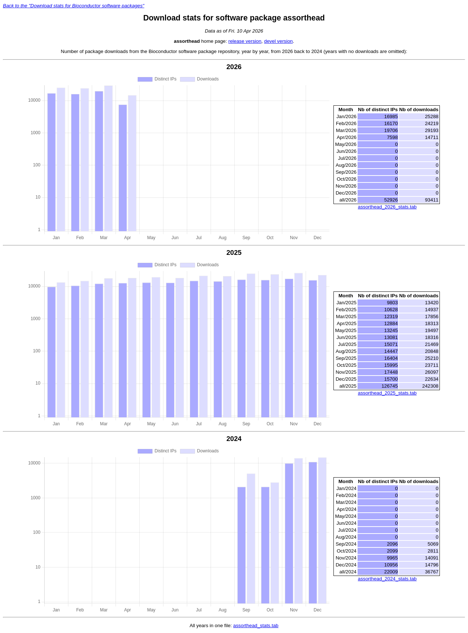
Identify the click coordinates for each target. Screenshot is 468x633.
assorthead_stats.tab (256, 625)
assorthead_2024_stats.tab (387, 578)
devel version (278, 41)
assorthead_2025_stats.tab (387, 393)
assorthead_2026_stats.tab (387, 207)
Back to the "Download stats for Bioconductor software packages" (73, 5)
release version (244, 41)
